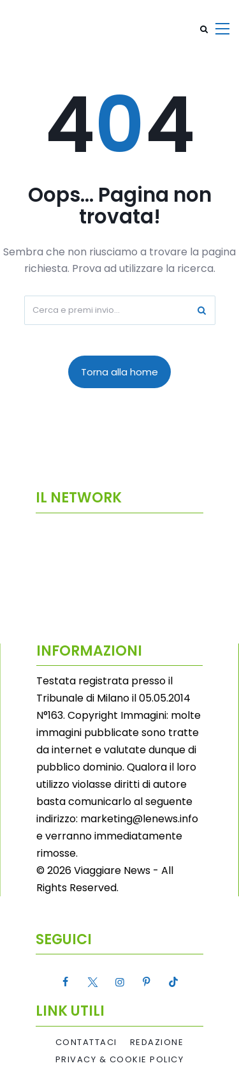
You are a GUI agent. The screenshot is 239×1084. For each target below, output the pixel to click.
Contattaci (86, 1042)
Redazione (157, 1042)
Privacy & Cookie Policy (119, 1059)
